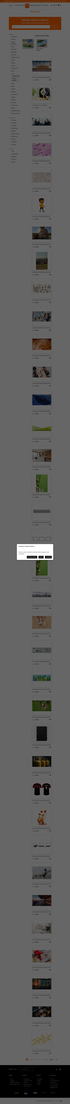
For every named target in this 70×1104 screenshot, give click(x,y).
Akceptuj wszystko (32, 557)
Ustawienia (48, 557)
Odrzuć (41, 557)
